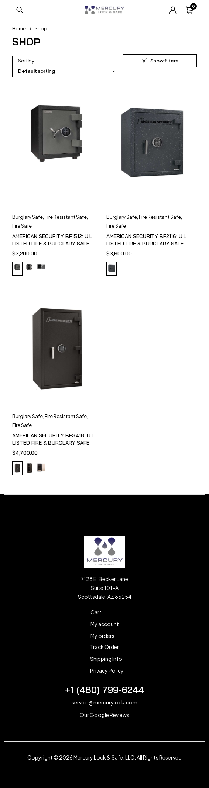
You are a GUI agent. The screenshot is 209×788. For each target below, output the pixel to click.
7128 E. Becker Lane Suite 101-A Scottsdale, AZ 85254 (104, 587)
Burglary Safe (27, 217)
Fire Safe (22, 226)
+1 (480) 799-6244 (104, 689)
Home (19, 28)
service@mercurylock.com (104, 702)
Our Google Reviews (104, 714)
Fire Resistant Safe (66, 217)
